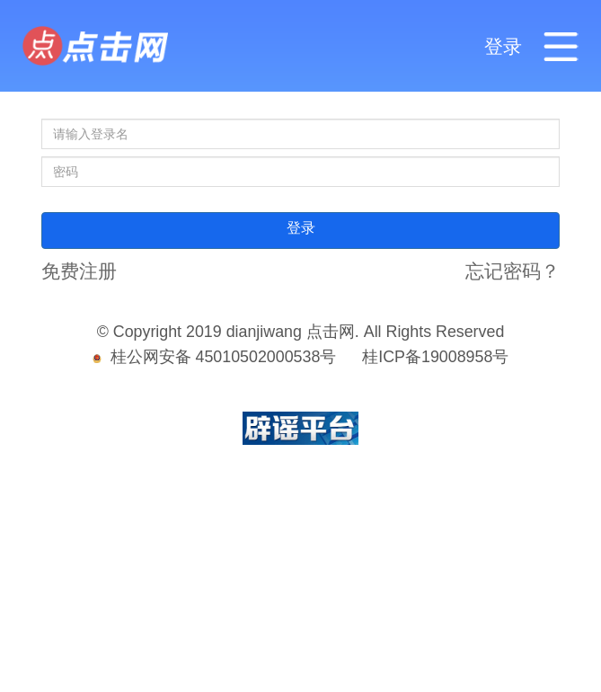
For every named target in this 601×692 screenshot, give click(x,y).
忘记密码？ (512, 271)
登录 (503, 47)
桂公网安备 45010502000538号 (215, 357)
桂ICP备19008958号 (435, 357)
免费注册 (79, 271)
